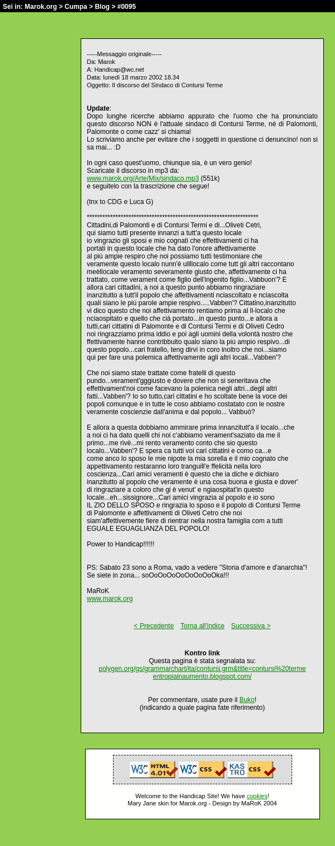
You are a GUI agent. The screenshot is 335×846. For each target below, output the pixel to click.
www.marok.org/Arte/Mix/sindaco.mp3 (143, 178)
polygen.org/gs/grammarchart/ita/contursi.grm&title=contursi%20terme (202, 669)
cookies (257, 796)
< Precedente (154, 626)
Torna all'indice (202, 626)
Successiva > (250, 626)
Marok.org (40, 7)
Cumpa (76, 7)
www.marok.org (110, 599)
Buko (246, 700)
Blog (102, 7)
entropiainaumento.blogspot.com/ (202, 676)
